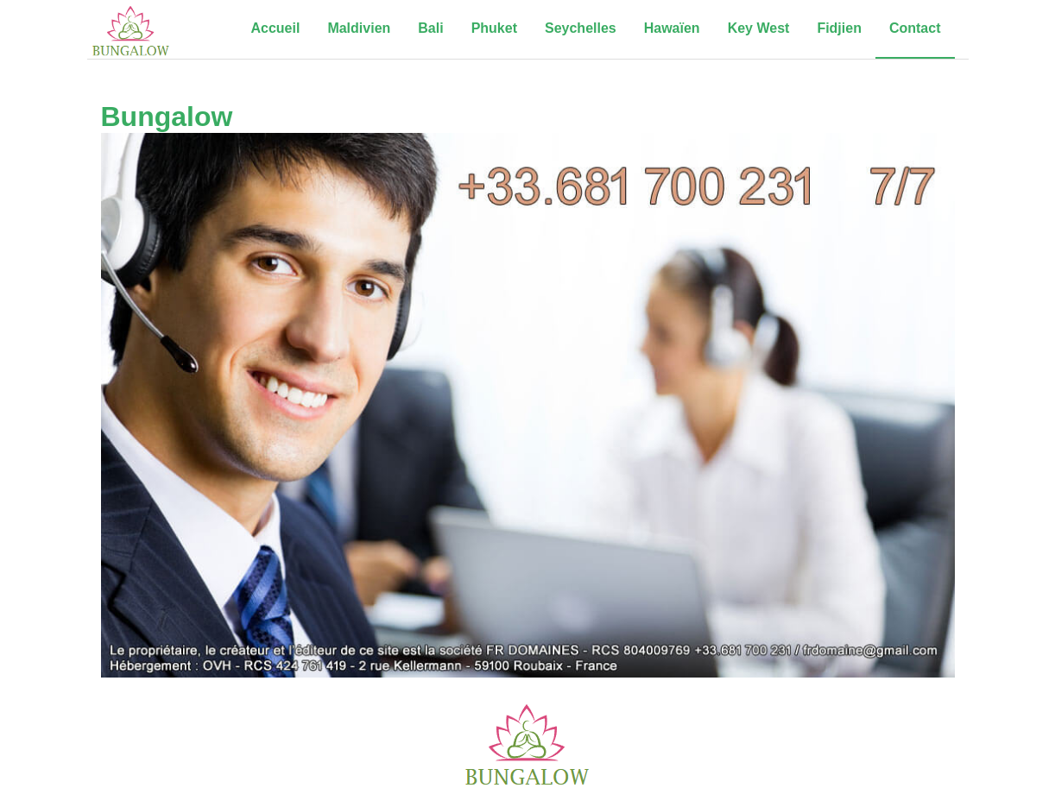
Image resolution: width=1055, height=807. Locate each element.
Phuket (494, 28)
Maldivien (358, 28)
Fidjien (839, 28)
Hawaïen (672, 28)
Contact (915, 28)
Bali (430, 28)
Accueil (275, 28)
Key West (759, 28)
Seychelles (580, 28)
